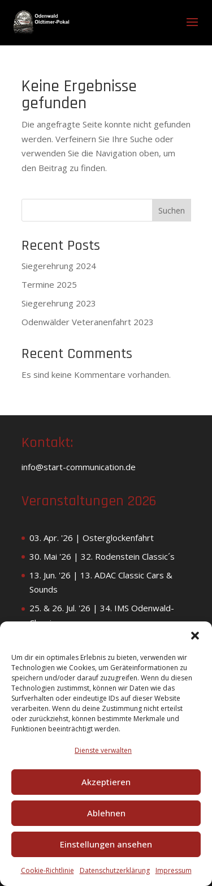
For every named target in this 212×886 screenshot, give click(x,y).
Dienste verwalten (103, 750)
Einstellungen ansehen (106, 844)
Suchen (171, 210)
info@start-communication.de (78, 466)
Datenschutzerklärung (115, 870)
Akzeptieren (106, 781)
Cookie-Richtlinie (47, 870)
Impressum (173, 870)
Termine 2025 (49, 284)
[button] (195, 635)
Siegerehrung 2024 (58, 265)
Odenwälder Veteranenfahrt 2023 (87, 321)
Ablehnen (106, 813)
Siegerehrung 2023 (58, 303)
